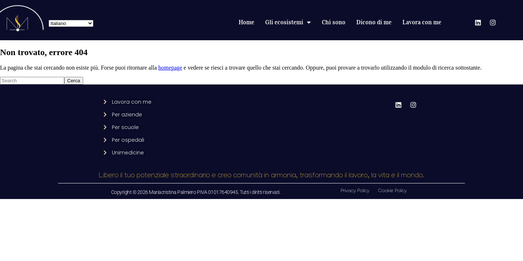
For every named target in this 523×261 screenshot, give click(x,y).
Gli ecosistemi (288, 22)
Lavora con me (421, 22)
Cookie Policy (392, 191)
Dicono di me (374, 22)
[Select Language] (71, 23)
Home (246, 22)
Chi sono (333, 22)
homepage (170, 68)
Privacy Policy (355, 191)
